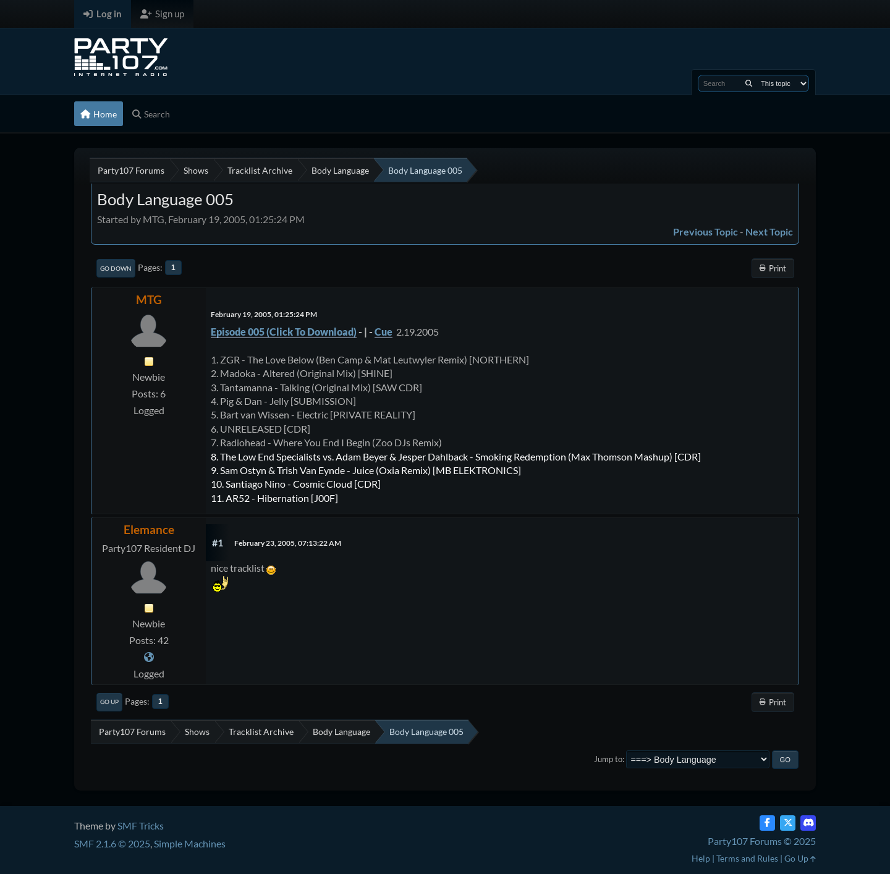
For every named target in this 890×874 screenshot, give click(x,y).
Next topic (769, 231)
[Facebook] (767, 823)
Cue (383, 331)
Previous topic (705, 231)
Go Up (109, 701)
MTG (149, 299)
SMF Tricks (140, 825)
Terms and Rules (747, 858)
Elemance (149, 529)
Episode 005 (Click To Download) (284, 331)
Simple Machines (190, 843)
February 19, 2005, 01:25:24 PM (264, 314)
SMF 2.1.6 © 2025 (112, 843)
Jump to (608, 759)
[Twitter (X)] (787, 823)
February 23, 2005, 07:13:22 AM (287, 543)
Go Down (116, 268)
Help (701, 858)
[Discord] (808, 823)
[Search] (748, 83)
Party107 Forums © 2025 (762, 841)
